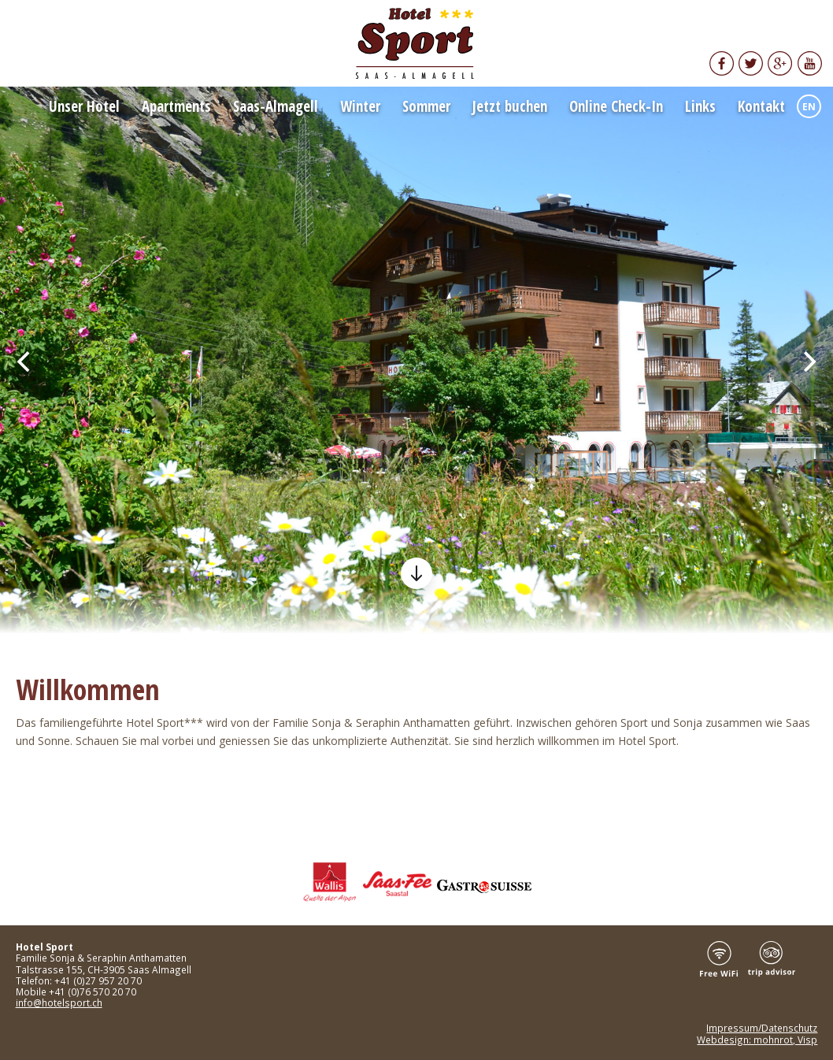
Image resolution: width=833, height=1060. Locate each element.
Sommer (426, 106)
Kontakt (761, 106)
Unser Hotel (84, 106)
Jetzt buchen (509, 106)
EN (809, 106)
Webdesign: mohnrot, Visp (757, 1039)
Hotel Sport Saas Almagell (416, 43)
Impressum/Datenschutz (761, 1027)
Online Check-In (616, 106)
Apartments (176, 106)
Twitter (750, 63)
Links (700, 106)
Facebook (721, 63)
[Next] (807, 361)
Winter (360, 106)
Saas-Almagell (275, 106)
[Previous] (25, 361)
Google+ (780, 63)
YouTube (809, 63)
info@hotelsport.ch (59, 1002)
